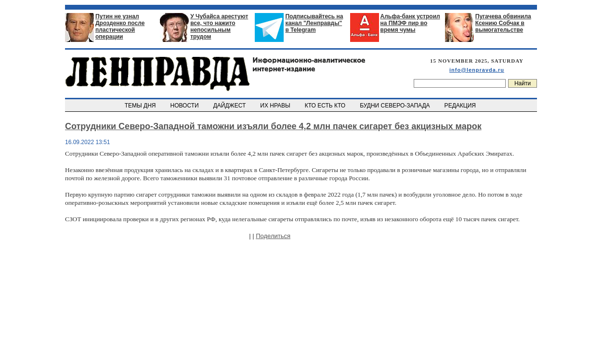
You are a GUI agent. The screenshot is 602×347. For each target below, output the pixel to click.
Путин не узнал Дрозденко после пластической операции (119, 26)
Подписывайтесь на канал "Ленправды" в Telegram (314, 23)
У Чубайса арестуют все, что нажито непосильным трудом (219, 26)
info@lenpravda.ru (476, 70)
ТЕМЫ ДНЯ (140, 105)
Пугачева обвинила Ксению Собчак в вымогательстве (503, 23)
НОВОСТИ (185, 105)
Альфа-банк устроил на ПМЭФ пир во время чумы (410, 23)
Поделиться (273, 236)
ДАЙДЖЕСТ (230, 105)
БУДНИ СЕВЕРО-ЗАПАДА (395, 105)
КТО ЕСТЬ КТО (325, 105)
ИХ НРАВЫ (276, 105)
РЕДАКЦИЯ (461, 105)
